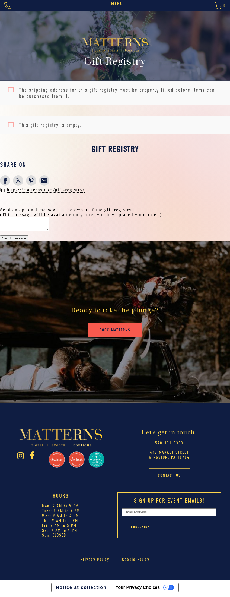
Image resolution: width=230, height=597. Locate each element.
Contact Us (169, 477)
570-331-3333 (169, 445)
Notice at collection (81, 589)
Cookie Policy (136, 561)
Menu (117, 4)
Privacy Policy (95, 561)
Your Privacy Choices (138, 589)
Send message (14, 241)
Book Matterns (115, 332)
